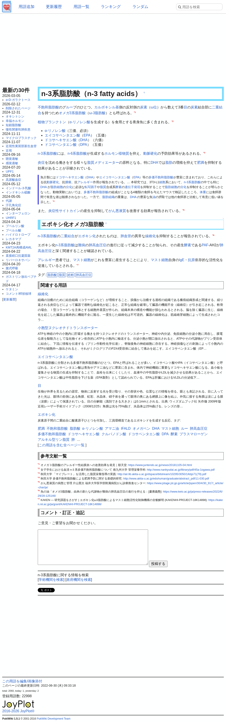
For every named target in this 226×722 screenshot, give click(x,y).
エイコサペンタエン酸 (62, 135)
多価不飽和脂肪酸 (161, 177)
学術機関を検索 (51, 579)
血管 (127, 236)
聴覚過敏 (12, 158)
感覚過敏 (12, 163)
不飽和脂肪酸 (48, 107)
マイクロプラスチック (21, 138)
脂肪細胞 (57, 187)
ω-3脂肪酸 (97, 113)
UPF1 (10, 171)
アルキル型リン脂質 (54, 439)
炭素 (143, 107)
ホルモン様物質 (116, 153)
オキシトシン (15, 116)
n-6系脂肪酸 (77, 153)
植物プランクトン (52, 122)
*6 (213, 235)
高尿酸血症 (13, 179)
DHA (84, 140)
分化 (69, 187)
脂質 (103, 187)
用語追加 (26, 6)
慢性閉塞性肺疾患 (18, 129)
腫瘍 (68, 182)
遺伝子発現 (132, 187)
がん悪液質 (117, 211)
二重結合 (67, 236)
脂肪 (168, 162)
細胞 (162, 182)
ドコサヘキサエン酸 (61, 140)
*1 (135, 112)
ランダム (140, 6)
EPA (87, 135)
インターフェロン (18, 213)
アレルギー (85, 182)
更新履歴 (54, 6)
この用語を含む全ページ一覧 (62, 445)
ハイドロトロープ (18, 234)
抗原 (191, 260)
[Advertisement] (113, 49)
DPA (83, 144)
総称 (71, 275)
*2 (172, 121)
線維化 (150, 236)
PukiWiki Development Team (53, 718)
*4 (54, 201)
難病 (81, 245)
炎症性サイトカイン (64, 211)
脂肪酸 (52, 275)
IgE (181, 260)
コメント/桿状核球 (18, 293)
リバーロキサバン (18, 260)
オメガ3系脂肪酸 (72, 113)
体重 (203, 192)
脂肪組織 (108, 197)
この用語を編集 (14, 681)
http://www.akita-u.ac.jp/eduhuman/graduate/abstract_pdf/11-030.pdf (166, 478)
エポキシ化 (87, 236)
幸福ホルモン (15, 121)
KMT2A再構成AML (19, 247)
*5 (184, 210)
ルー (69, 107)
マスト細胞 (82, 260)
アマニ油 (112, 428)
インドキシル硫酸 (18, 192)
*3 (204, 152)
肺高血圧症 (97, 245)
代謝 (9, 200)
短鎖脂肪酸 (13, 125)
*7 (78, 265)
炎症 (41, 162)
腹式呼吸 (12, 268)
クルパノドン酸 (114, 434)
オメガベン (141, 428)
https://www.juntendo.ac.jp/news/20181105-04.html (160, 465)
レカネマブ (13, 239)
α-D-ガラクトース (18, 100)
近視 (9, 150)
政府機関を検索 (78, 579)
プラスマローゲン (193, 434)
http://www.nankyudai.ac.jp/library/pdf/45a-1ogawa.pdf (181, 469)
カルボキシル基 (106, 107)
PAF (205, 245)
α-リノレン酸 (80, 122)
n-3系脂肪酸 (47, 153)
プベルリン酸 (15, 226)
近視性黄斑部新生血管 (21, 146)
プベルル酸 (13, 230)
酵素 (118, 187)
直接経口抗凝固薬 (18, 255)
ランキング (111, 6)
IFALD (126, 428)
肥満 (200, 162)
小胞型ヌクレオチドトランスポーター (68, 328)
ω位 (154, 107)
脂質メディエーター (103, 162)
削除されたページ (18, 108)
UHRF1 (11, 217)
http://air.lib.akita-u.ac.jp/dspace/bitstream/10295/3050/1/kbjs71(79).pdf (162, 474)
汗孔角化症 (13, 205)
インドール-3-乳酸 (18, 188)
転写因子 (91, 187)
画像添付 (35, 681)
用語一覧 (81, 6)
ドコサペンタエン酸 (61, 144)
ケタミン (12, 289)
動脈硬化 (150, 153)
